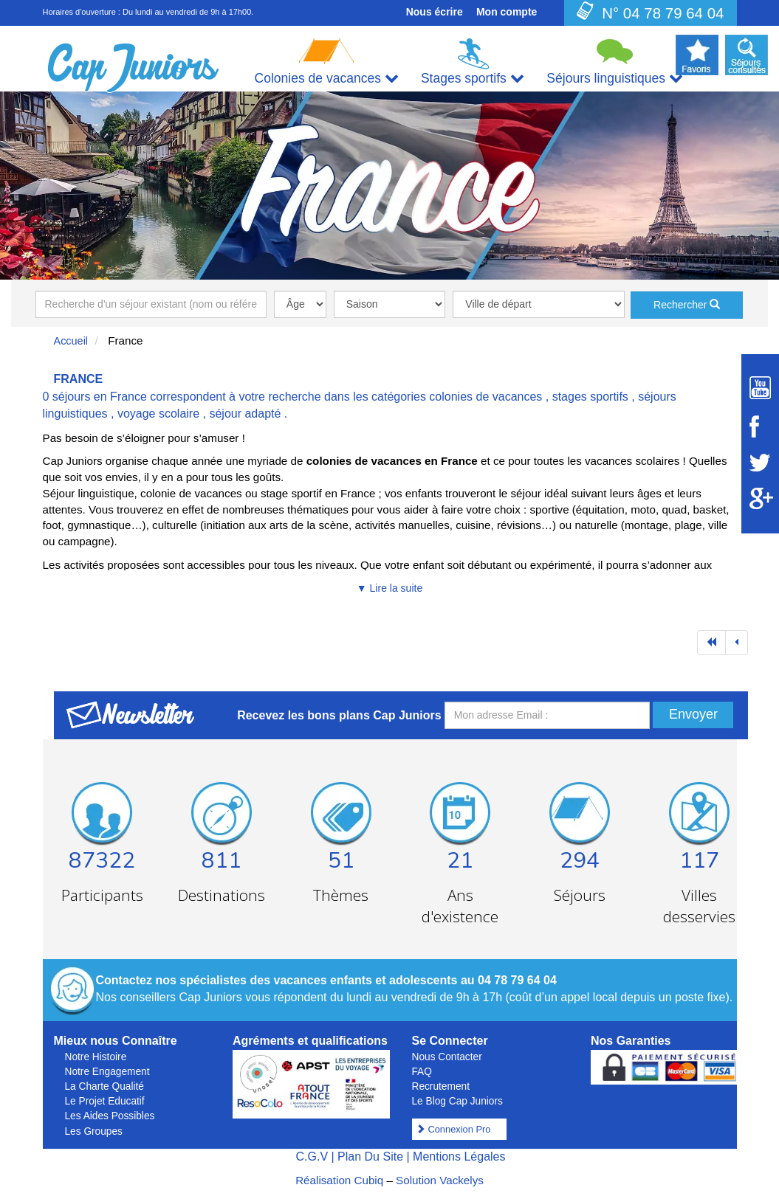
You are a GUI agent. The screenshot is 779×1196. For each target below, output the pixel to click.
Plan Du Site (370, 1156)
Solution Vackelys (440, 1180)
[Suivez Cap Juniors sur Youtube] (760, 387)
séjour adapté (245, 413)
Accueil (71, 341)
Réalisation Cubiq (339, 1180)
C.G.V (311, 1156)
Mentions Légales (459, 1156)
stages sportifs (590, 396)
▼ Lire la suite (389, 588)
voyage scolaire (158, 413)
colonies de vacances (485, 396)
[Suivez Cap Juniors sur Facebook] (760, 426)
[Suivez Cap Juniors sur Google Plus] (760, 498)
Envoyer (693, 714)
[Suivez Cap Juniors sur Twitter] (760, 462)
